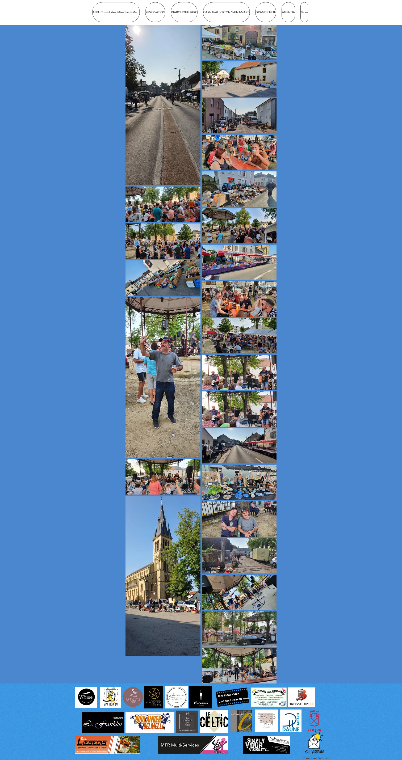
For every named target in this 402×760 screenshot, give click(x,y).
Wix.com (324, 758)
